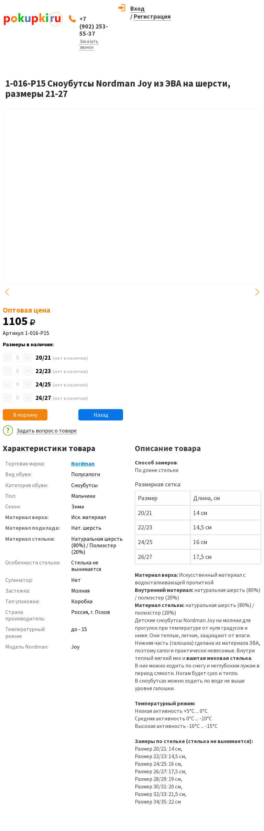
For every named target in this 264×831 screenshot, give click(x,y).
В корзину (25, 414)
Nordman (83, 463)
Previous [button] (7, 292)
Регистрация (152, 16)
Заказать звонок (88, 44)
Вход (137, 8)
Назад (101, 414)
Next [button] (257, 292)
